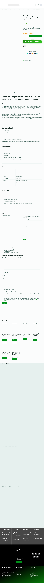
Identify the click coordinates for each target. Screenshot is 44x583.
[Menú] (41, 5)
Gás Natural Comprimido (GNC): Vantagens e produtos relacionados (11, 486)
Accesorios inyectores (26, 534)
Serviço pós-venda (33, 573)
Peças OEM (5, 9)
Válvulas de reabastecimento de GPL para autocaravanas (10, 405)
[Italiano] (42, 1)
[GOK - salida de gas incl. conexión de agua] (6, 346)
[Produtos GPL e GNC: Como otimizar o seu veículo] (22, 426)
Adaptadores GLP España (5, 534)
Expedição (31, 569)
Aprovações (32, 574)
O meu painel (18, 569)
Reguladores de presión (16, 539)
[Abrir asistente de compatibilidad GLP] (32, 41)
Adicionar (35, 35)
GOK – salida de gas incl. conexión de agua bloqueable (37, 334)
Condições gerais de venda (34, 572)
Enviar (25, 239)
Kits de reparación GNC (16, 542)
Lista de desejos (18, 574)
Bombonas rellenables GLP (6, 532)
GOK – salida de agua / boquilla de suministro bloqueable (16, 353)
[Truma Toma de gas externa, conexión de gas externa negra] (16, 327)
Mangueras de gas (4, 538)
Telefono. (4, 275)
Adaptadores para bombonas (4, 536)
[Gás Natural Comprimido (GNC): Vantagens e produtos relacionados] (22, 466)
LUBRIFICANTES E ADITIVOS (37, 9)
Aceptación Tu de (5, 278)
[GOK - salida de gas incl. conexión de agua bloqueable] (37, 327)
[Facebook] (36, 553)
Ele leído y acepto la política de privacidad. (10, 291)
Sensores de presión (36, 534)
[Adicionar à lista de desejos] (24, 46)
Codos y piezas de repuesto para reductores (17, 536)
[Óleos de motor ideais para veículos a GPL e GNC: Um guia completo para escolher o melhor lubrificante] (22, 507)
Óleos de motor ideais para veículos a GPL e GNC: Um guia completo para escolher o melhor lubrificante (17, 527)
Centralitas (35, 532)
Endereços (17, 573)
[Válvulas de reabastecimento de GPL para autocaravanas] (22, 385)
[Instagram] (39, 553)
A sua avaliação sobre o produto (28, 226)
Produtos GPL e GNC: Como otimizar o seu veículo (9, 446)
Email (34, 222)
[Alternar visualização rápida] (6, 323)
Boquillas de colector (26, 540)
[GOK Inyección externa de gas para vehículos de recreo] (6, 327)
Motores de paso (25, 538)
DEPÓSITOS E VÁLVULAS (14, 9)
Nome (24, 222)
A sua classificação (25, 219)
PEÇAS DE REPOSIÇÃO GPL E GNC (25, 9)
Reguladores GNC (15, 541)
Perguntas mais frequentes (34, 575)
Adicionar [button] (4, 339)
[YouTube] (37, 557)
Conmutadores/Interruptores (38, 538)
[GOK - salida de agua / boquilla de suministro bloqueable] (16, 346)
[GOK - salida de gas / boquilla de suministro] (27, 327)
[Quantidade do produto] (25, 36)
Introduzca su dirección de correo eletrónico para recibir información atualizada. (21, 549)
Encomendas (18, 572)
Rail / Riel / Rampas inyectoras (26, 536)
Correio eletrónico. (5, 272)
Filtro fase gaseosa (5, 540)
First (4, 267)
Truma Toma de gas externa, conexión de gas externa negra (16, 334)
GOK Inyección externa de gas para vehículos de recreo (6, 334)
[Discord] (33, 553)
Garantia (31, 576)
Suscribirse (19, 562)
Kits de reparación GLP (16, 537)
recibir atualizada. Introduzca (20, 553)
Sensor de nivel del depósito (37, 540)
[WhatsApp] (34, 557)
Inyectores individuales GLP (27, 532)
